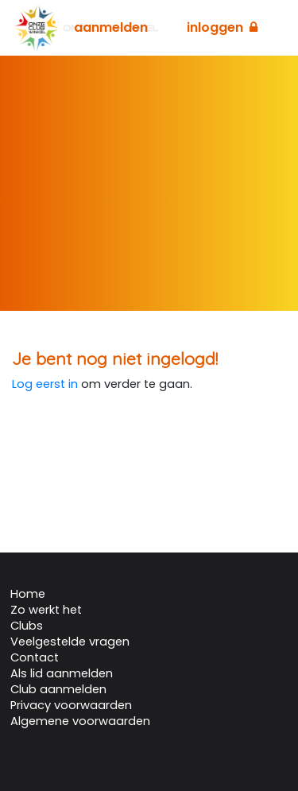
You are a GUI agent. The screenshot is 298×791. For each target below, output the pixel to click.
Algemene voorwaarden (80, 721)
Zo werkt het (46, 610)
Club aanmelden (58, 689)
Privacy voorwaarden (71, 705)
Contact (34, 657)
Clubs (26, 626)
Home (27, 594)
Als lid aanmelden (61, 673)
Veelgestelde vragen (70, 641)
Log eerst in (45, 384)
